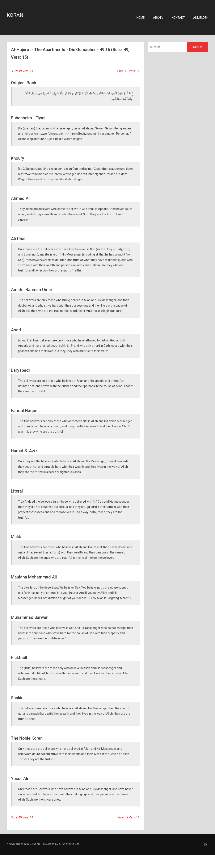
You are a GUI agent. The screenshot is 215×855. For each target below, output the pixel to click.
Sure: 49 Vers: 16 (128, 71)
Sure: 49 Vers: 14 (22, 71)
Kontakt (178, 17)
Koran (15, 15)
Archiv (158, 17)
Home (140, 17)
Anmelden (200, 17)
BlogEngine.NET (69, 844)
